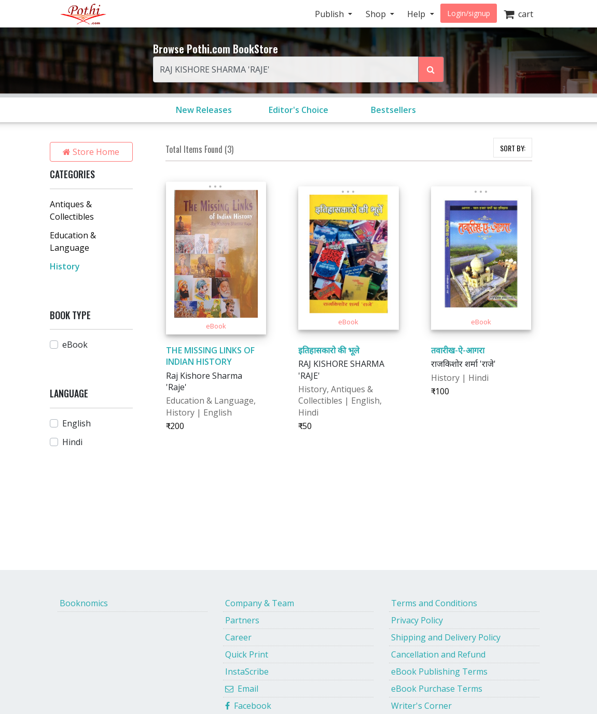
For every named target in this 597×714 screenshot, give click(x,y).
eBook (75, 344)
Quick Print (246, 654)
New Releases (204, 110)
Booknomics (84, 603)
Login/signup (468, 13)
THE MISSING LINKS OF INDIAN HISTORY (210, 356)
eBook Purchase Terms (436, 688)
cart (518, 14)
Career (238, 637)
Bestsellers (393, 110)
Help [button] (417, 14)
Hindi (72, 442)
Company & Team (259, 603)
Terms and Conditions (434, 603)
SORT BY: (512, 147)
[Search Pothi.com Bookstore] (431, 69)
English (76, 423)
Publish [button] (330, 14)
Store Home (91, 152)
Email (241, 688)
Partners (242, 620)
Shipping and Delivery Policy (446, 637)
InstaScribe (247, 671)
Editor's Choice (298, 110)
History (65, 266)
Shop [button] (377, 14)
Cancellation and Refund (438, 654)
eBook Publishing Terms (439, 671)
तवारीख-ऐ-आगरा (457, 350)
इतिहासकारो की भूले (328, 350)
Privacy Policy (417, 620)
